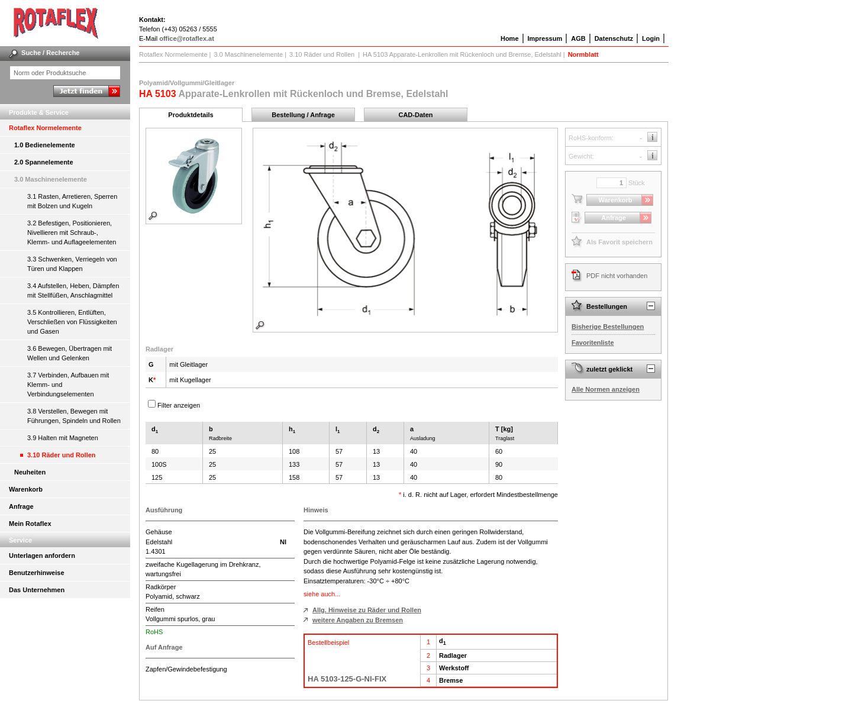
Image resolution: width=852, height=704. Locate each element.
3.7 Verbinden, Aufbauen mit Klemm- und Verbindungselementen (68, 385)
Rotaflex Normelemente (45, 127)
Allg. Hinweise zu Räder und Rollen (366, 609)
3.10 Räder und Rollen (61, 454)
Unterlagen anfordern (42, 555)
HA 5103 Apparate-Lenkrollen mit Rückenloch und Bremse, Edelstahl (462, 54)
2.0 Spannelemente (43, 162)
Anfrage (21, 506)
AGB (578, 38)
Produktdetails (190, 114)
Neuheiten (30, 472)
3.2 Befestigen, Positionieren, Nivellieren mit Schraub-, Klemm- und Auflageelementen (71, 232)
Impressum (545, 38)
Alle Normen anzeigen (606, 389)
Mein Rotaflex (30, 523)
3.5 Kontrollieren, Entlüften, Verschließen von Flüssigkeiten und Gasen (72, 322)
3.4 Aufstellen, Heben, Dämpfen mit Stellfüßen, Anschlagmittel (73, 290)
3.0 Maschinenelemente (50, 179)
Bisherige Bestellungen (608, 326)
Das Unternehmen (36, 589)
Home (510, 38)
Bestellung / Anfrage (303, 114)
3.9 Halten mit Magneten (62, 437)
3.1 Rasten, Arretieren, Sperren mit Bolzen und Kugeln (72, 201)
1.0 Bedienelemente (44, 144)
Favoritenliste (593, 342)
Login (651, 38)
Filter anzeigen (178, 405)
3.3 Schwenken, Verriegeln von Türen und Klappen (72, 264)
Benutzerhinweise (36, 572)
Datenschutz (614, 38)
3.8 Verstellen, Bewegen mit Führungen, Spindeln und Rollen (74, 416)
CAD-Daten (415, 114)
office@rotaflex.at (186, 38)
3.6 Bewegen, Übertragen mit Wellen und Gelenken (69, 353)
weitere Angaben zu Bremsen (357, 620)
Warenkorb (26, 489)
